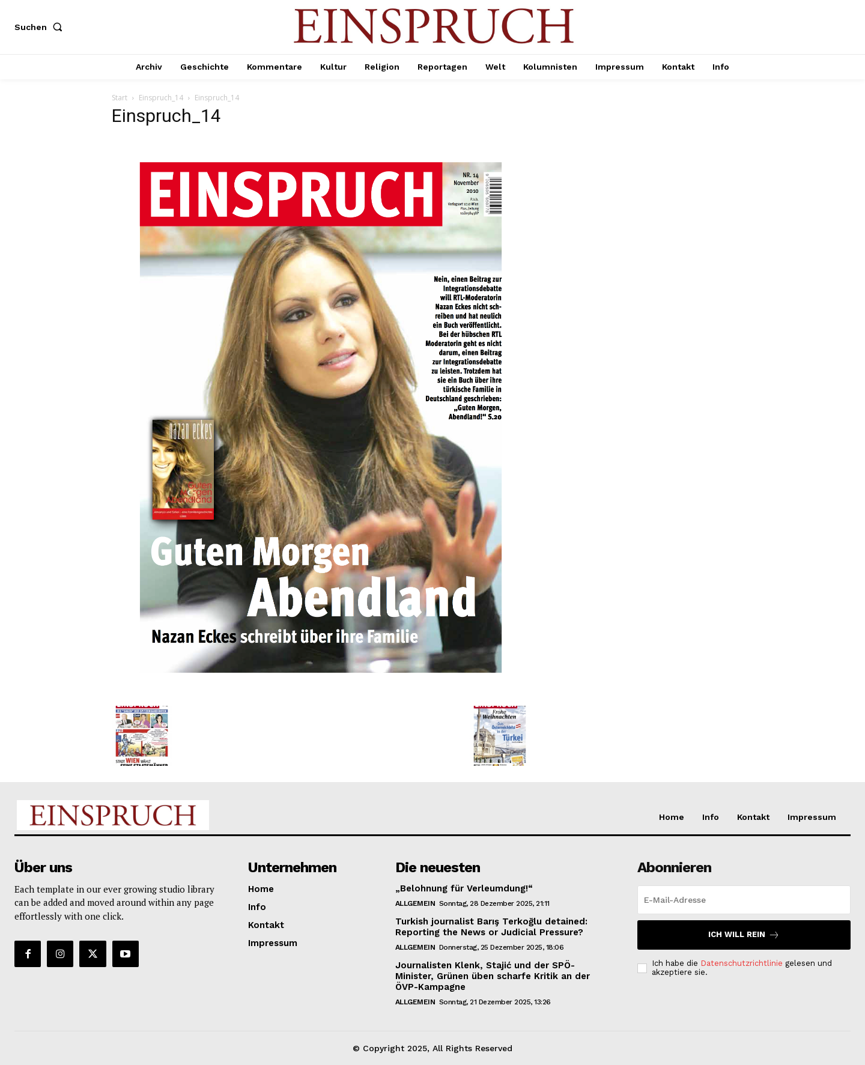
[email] (744, 899)
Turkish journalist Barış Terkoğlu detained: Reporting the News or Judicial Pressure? (491, 927)
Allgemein (415, 903)
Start (119, 98)
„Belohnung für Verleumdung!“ (464, 888)
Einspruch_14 (161, 98)
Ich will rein (744, 935)
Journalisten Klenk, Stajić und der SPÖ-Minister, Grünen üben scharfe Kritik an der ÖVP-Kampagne (492, 976)
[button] (40, 27)
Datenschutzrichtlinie (741, 963)
